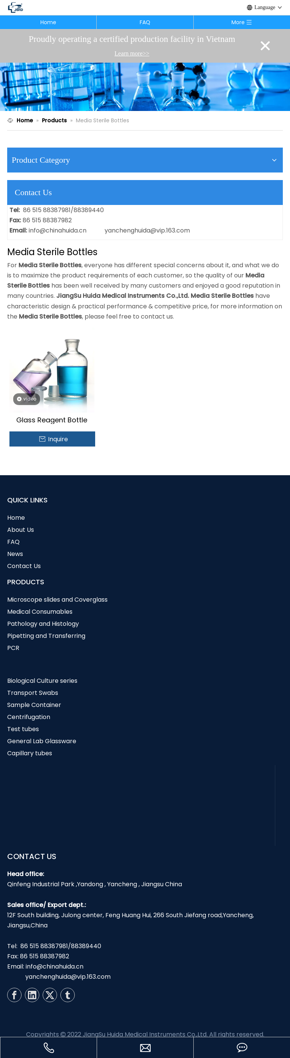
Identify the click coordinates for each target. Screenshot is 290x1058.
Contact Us (24, 566)
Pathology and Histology (43, 623)
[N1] (145, 87)
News (15, 554)
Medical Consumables (39, 611)
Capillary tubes (29, 753)
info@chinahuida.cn (57, 230)
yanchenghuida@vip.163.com (147, 230)
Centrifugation (28, 717)
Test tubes (23, 729)
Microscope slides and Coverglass (57, 599)
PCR (13, 648)
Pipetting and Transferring (46, 635)
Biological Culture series (42, 680)
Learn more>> (131, 53)
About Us (20, 529)
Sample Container (34, 705)
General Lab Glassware (41, 741)
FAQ (145, 22)
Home (48, 22)
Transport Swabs (32, 692)
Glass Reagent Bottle (51, 420)
